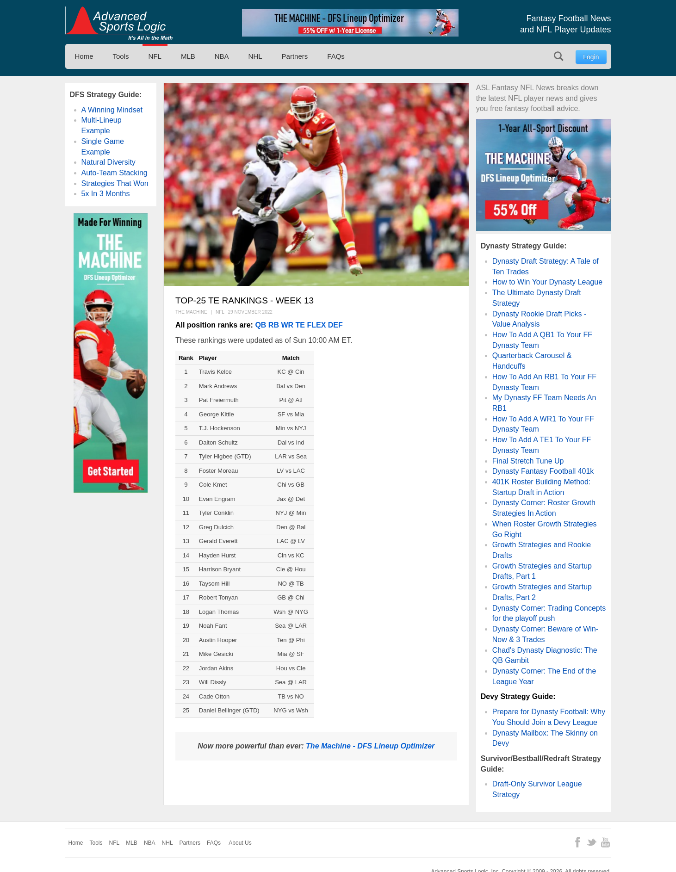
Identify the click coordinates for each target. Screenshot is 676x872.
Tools (121, 56)
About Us (240, 843)
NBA (222, 56)
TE (300, 325)
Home (84, 56)
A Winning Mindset (112, 110)
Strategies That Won (115, 183)
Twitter (591, 842)
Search (558, 56)
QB (260, 325)
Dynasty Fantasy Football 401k (543, 471)
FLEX (316, 325)
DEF (335, 325)
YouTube (605, 842)
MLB (188, 56)
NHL (255, 56)
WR (287, 325)
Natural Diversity (108, 162)
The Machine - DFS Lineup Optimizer (370, 746)
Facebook (577, 842)
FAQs (336, 56)
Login (591, 57)
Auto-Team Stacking (114, 173)
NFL (155, 56)
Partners (295, 56)
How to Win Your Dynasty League (547, 282)
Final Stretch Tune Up (528, 461)
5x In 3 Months (105, 194)
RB (273, 325)
